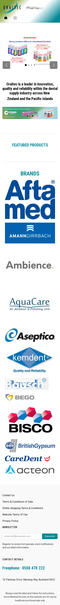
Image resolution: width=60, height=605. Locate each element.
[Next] (53, 65)
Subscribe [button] (50, 536)
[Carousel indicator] (26, 65)
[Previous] (6, 65)
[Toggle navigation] (15, 17)
